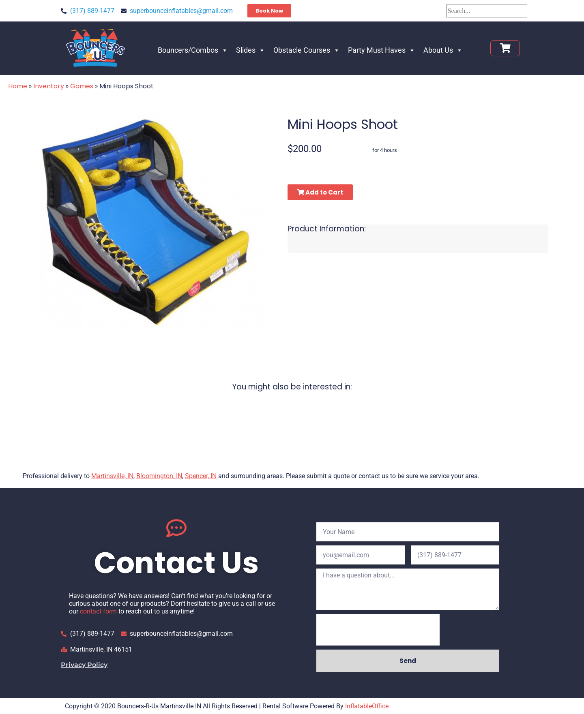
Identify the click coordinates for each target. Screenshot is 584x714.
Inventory (48, 86)
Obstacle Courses (306, 50)
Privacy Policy (84, 665)
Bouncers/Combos (193, 50)
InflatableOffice (367, 706)
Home (17, 86)
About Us (443, 50)
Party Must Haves (381, 50)
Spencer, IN (201, 476)
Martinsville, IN (112, 476)
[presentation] (378, 630)
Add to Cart (320, 192)
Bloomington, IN (159, 476)
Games (81, 86)
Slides (250, 50)
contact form (98, 611)
